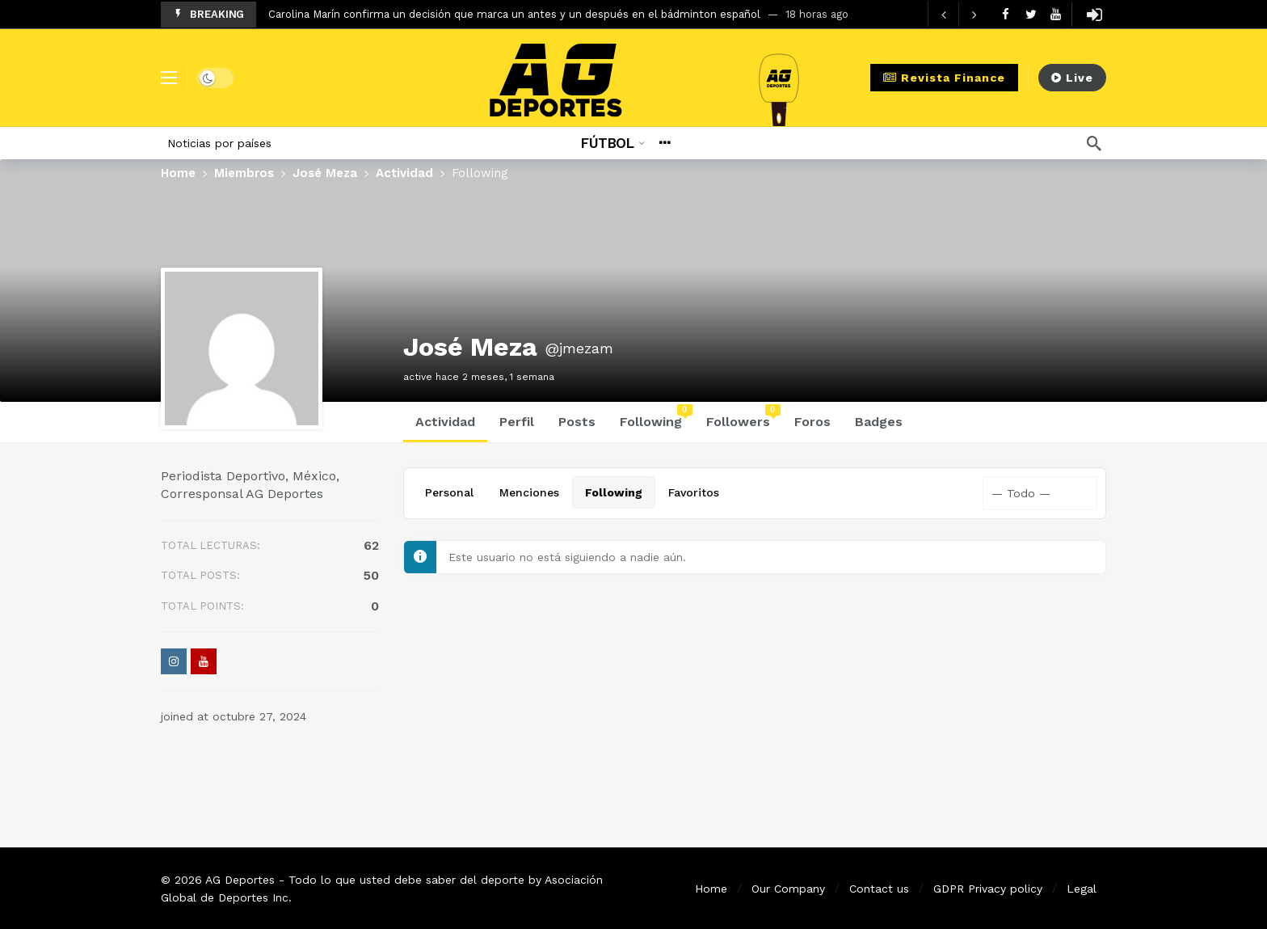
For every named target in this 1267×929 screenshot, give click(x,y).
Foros (812, 421)
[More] (664, 143)
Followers (743, 416)
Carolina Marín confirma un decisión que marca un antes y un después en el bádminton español (514, 14)
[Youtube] (1056, 14)
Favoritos (693, 492)
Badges (879, 421)
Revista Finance (944, 77)
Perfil (516, 421)
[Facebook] (1006, 14)
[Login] (1094, 14)
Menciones (529, 492)
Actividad (445, 421)
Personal (449, 492)
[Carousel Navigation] (958, 14)
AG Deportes (240, 879)
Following (656, 416)
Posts (577, 421)
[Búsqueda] (1094, 143)
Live (1072, 77)
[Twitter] (1031, 14)
